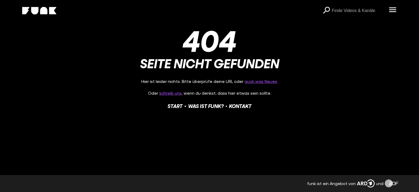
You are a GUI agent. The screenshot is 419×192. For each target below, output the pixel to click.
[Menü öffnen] (392, 10)
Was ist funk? (206, 106)
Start (175, 106)
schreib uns (170, 92)
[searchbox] (358, 10)
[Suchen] (326, 11)
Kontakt (240, 106)
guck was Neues (261, 81)
